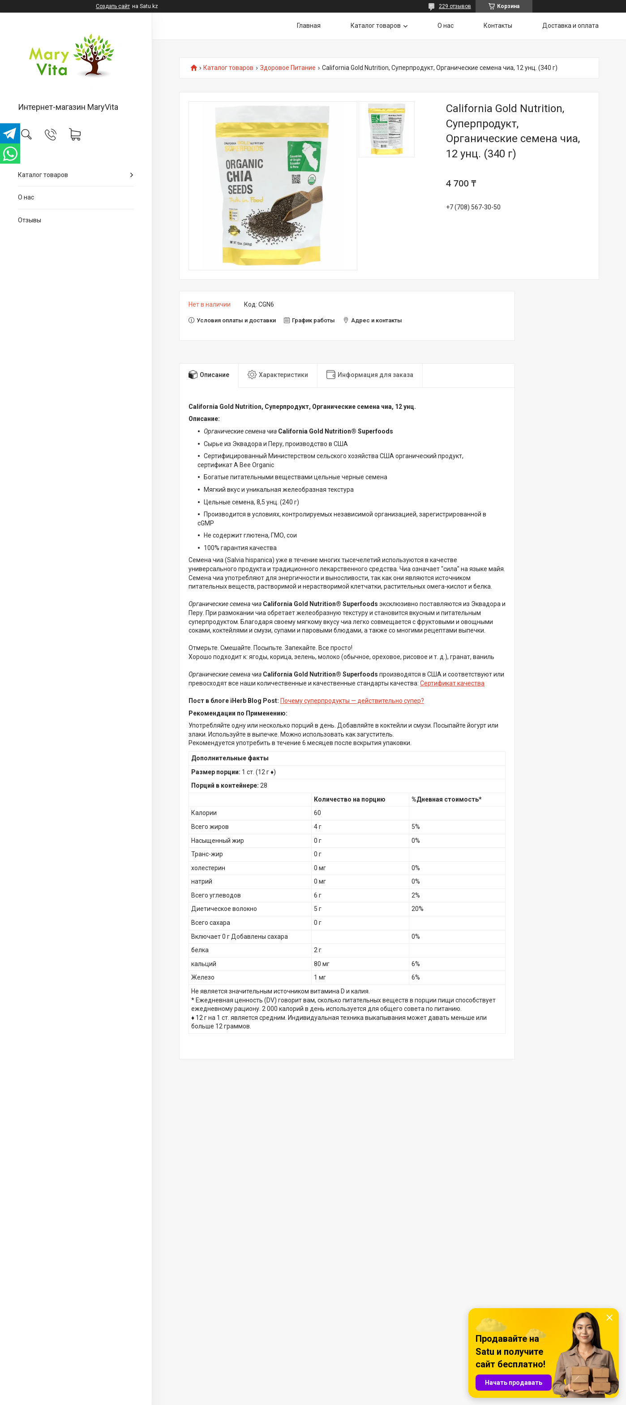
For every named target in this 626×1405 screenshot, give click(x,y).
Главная (309, 25)
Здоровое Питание (288, 68)
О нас (26, 197)
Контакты (498, 25)
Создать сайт (113, 6)
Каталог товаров (43, 174)
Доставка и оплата (570, 25)
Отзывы (29, 220)
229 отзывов (455, 6)
